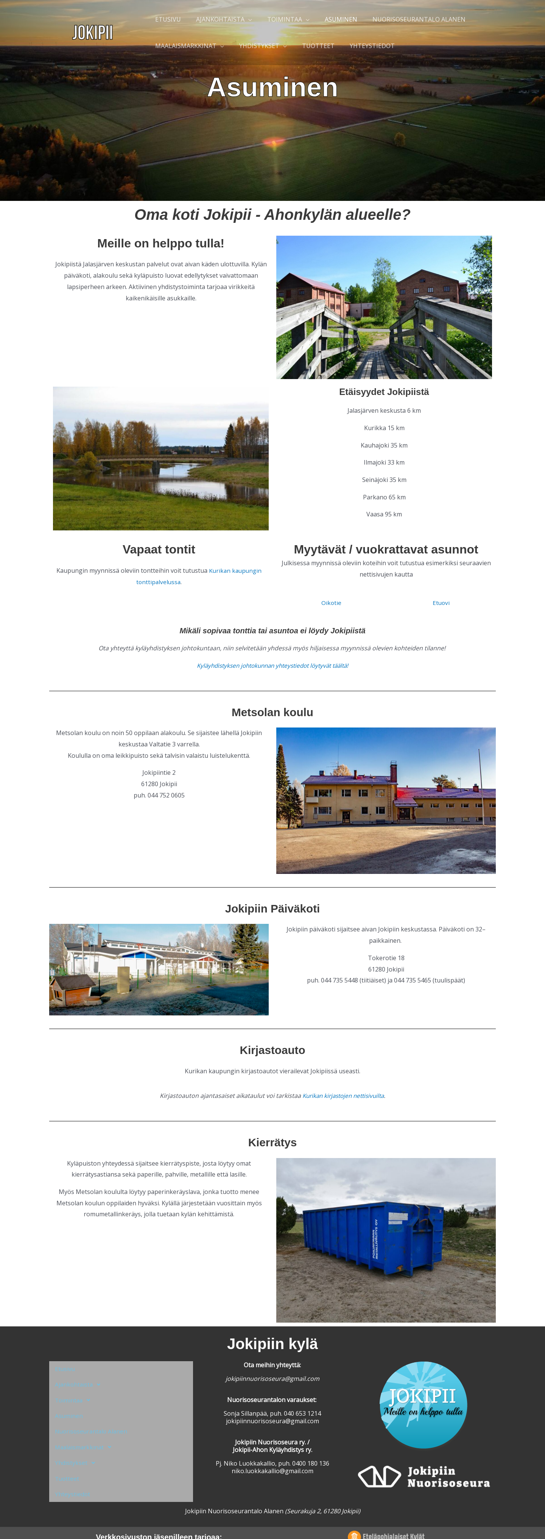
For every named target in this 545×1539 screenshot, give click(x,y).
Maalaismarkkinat (86, 1436)
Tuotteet (67, 1463)
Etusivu (65, 1368)
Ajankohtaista (80, 1381)
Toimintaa (75, 1395)
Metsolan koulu (273, 712)
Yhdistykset (77, 1450)
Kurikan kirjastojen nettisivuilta (343, 1095)
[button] (121, 1381)
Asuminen (69, 1409)
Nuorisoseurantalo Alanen (93, 1422)
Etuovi (441, 602)
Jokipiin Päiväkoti (272, 908)
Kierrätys (272, 1142)
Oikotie (331, 602)
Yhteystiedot (72, 1477)
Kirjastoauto (272, 1050)
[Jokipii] (92, 32)
